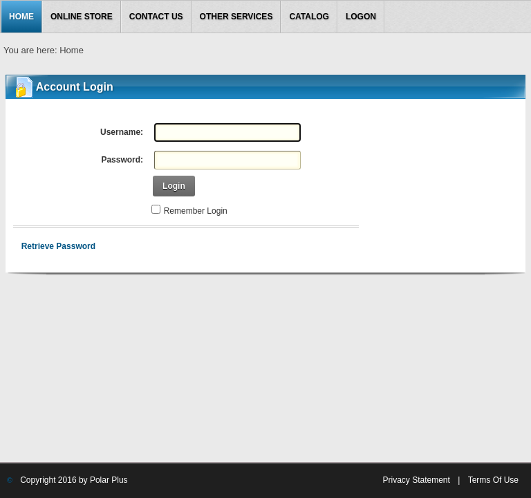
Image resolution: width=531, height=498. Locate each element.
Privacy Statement (415, 480)
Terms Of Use (493, 480)
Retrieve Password (58, 246)
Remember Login (195, 211)
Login (173, 186)
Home (71, 50)
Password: (122, 160)
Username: (121, 132)
